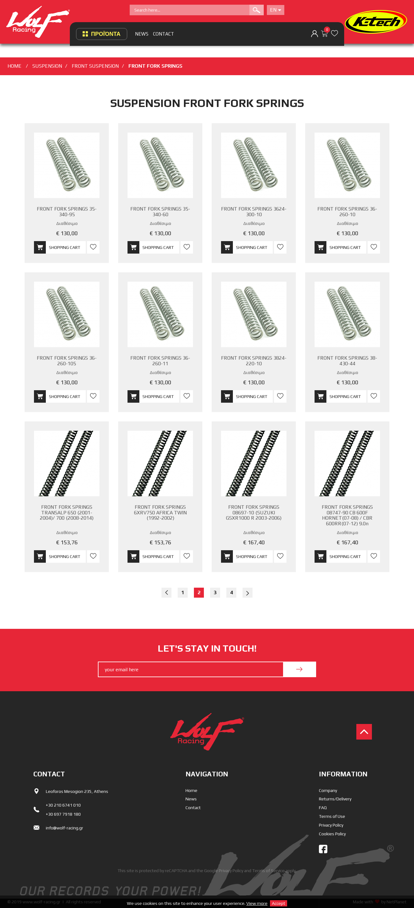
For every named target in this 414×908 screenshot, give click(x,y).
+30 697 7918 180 (63, 814)
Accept (278, 903)
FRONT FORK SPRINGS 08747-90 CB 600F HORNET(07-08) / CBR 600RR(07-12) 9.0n (347, 515)
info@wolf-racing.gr (64, 827)
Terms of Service (268, 870)
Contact (193, 807)
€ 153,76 (67, 542)
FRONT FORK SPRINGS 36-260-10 (347, 211)
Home (191, 790)
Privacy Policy (331, 825)
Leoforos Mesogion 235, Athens (77, 791)
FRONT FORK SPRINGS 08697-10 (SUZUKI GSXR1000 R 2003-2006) (254, 512)
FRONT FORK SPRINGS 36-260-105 (67, 361)
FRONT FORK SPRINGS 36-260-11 (160, 361)
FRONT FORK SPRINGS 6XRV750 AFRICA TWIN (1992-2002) (160, 512)
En (275, 10)
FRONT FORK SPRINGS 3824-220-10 (253, 361)
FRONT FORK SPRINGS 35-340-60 (160, 211)
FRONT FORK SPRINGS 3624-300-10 (253, 211)
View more (256, 903)
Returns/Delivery (335, 798)
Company (328, 790)
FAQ (323, 807)
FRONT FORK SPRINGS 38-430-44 (347, 361)
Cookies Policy (332, 833)
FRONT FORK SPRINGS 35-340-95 (67, 211)
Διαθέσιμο (67, 223)
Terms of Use (332, 816)
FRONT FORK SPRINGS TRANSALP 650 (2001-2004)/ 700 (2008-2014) (67, 512)
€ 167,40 (254, 542)
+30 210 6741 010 (63, 805)
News (191, 798)
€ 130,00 (67, 233)
